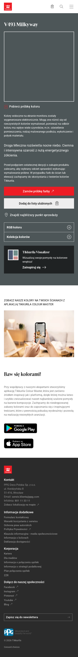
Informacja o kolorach (16, 537)
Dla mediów (10, 558)
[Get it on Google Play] (20, 428)
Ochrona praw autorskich (17, 525)
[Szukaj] (61, 6)
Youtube (8, 600)
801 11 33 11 (22, 500)
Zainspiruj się (34, 267)
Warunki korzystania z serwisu (21, 521)
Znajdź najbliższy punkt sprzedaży (34, 215)
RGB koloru (39, 227)
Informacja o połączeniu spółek (21, 562)
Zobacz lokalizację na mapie (20, 504)
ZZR (6, 575)
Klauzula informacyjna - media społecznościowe (30, 533)
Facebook (9, 587)
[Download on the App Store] (18, 443)
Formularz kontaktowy (16, 517)
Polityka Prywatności (15, 529)
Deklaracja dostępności (17, 541)
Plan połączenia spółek (17, 570)
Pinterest (9, 595)
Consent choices (12, 647)
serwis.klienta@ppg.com (25, 496)
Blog (6, 604)
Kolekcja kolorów (39, 237)
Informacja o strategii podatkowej (22, 566)
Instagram (9, 591)
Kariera (8, 553)
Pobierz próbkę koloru (22, 107)
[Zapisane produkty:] (52, 7)
